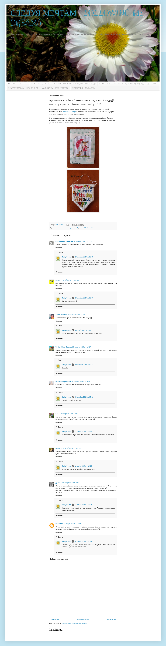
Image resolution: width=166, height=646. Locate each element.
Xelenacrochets (61, 315)
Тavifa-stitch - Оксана (64, 347)
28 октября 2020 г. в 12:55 (84, 257)
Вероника (59, 524)
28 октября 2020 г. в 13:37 (81, 347)
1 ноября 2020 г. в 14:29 (83, 432)
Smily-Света (66, 257)
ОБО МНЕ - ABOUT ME (17, 84)
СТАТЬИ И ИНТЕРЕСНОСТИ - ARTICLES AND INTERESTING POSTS (127, 84)
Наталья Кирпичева (63, 381)
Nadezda (59, 448)
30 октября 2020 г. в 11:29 (68, 414)
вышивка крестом (61, 228)
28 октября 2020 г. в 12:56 (84, 298)
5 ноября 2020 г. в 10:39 (72, 524)
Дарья (58, 483)
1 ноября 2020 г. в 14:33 (83, 466)
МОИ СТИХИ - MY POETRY (83, 88)
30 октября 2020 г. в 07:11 (84, 330)
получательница (69, 112)
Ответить (59, 248)
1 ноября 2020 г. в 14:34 (83, 505)
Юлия (58, 280)
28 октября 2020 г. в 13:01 (77, 315)
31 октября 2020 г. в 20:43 (70, 483)
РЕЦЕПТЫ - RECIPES (40, 84)
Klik (57, 414)
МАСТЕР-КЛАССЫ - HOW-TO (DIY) (23, 88)
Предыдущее (111, 619)
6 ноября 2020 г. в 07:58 (83, 541)
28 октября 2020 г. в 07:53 (83, 241)
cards (76, 228)
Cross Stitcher (91, 228)
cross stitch (82, 228)
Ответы (60, 252)
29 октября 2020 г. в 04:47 (80, 381)
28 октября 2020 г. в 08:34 (70, 280)
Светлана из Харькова (64, 241)
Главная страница (82, 619)
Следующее (54, 619)
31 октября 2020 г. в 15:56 (72, 448)
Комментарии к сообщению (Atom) (74, 623)
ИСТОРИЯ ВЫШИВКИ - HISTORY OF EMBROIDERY (74, 84)
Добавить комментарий (59, 559)
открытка (71, 228)
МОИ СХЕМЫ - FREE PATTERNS (55, 88)
